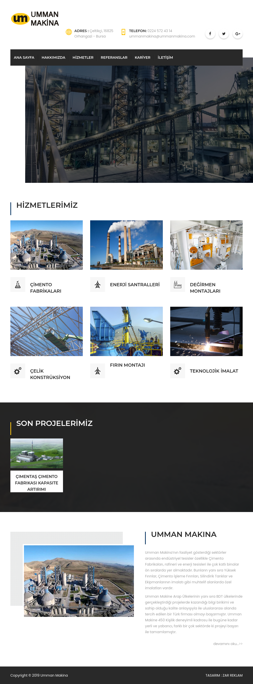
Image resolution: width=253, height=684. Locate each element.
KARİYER (142, 57)
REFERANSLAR (114, 57)
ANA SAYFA (24, 57)
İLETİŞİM (165, 57)
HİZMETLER (83, 57)
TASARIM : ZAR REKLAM (224, 675)
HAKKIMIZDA (53, 57)
